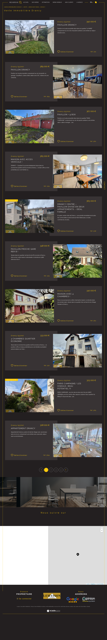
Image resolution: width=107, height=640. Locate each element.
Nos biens (35, 2)
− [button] (101, 552)
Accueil (26, 2)
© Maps (92, 606)
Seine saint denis (34, 29)
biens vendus (57, 2)
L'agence (79, 2)
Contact (104, 186)
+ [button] (101, 550)
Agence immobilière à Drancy (13, 29)
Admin (71, 628)
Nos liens (76, 628)
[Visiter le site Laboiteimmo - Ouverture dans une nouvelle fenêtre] (53, 635)
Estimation (45, 2)
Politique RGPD (82, 628)
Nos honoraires (49, 628)
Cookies (88, 628)
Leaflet (87, 606)
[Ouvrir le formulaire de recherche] (15, 2)
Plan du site (57, 628)
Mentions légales (65, 628)
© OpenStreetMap (100, 606)
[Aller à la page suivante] (66, 492)
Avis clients (69, 2)
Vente (25, 29)
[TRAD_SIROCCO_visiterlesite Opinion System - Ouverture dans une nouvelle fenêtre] (88, 621)
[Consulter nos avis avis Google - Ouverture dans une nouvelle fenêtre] (72, 621)
